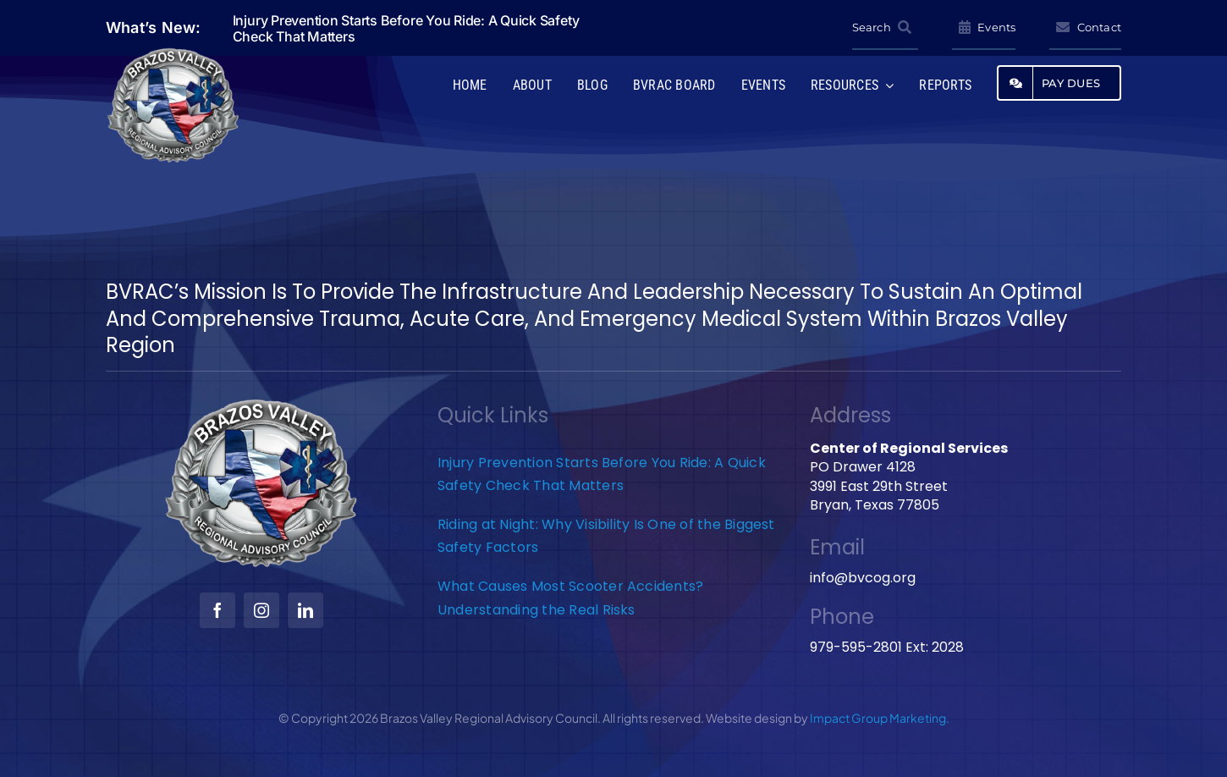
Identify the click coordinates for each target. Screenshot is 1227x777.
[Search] (885, 28)
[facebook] (217, 610)
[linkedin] (305, 610)
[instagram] (261, 610)
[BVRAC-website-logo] (173, 53)
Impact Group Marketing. (879, 717)
